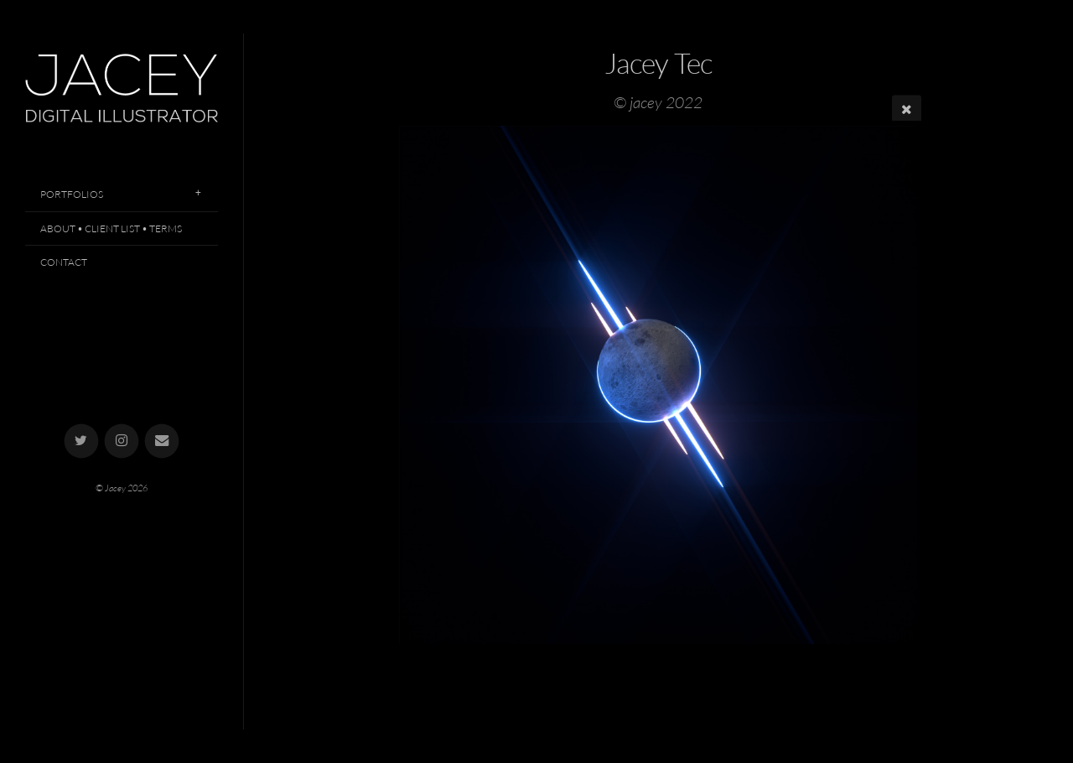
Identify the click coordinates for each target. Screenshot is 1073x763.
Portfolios (71, 194)
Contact (63, 262)
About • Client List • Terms (111, 228)
